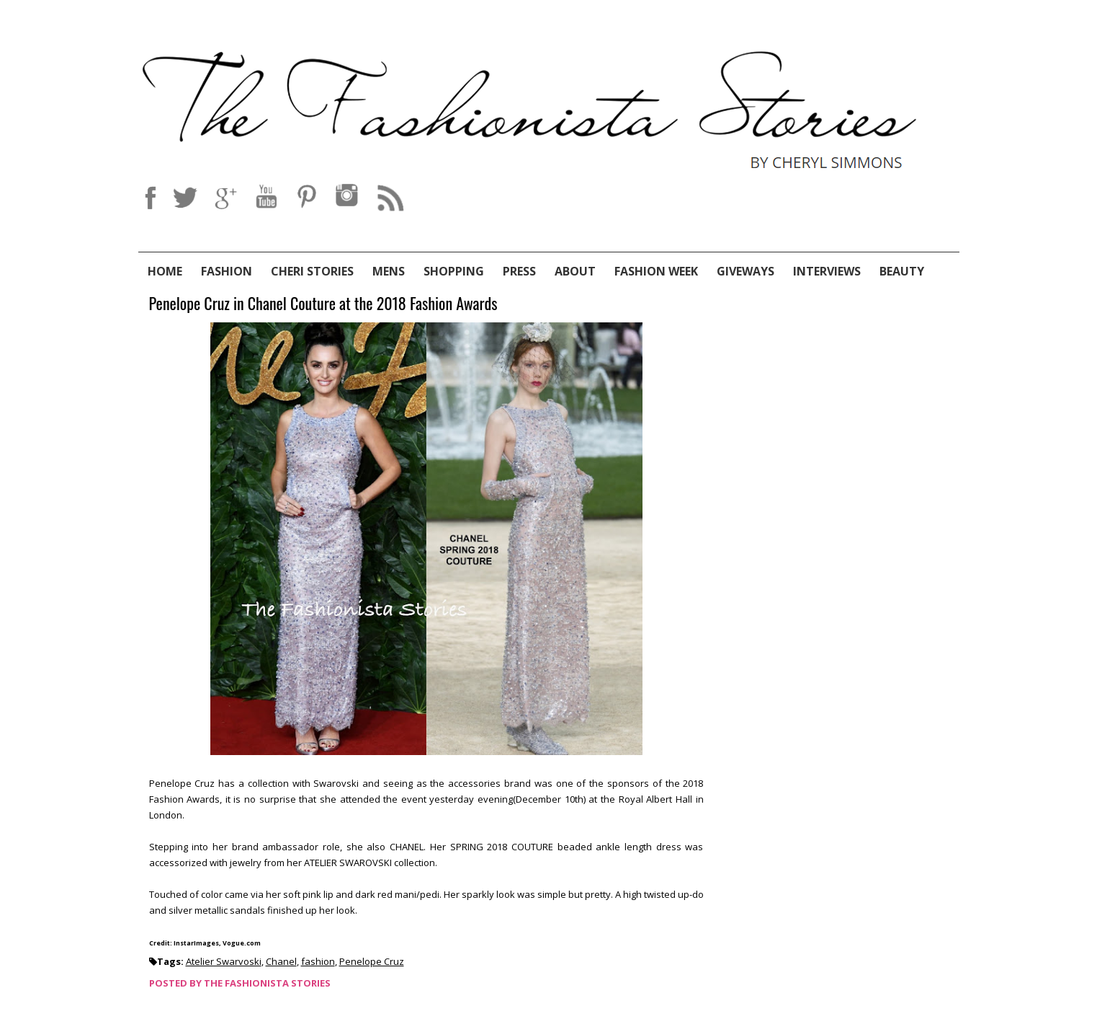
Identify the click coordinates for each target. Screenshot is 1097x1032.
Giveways (745, 271)
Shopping (454, 271)
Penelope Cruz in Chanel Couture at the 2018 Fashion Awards (323, 304)
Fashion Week (656, 271)
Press (519, 271)
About (575, 271)
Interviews (827, 271)
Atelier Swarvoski (223, 961)
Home (165, 271)
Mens (388, 271)
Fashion (226, 271)
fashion (318, 961)
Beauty (901, 271)
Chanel (281, 961)
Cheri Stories (312, 271)
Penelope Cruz (371, 961)
